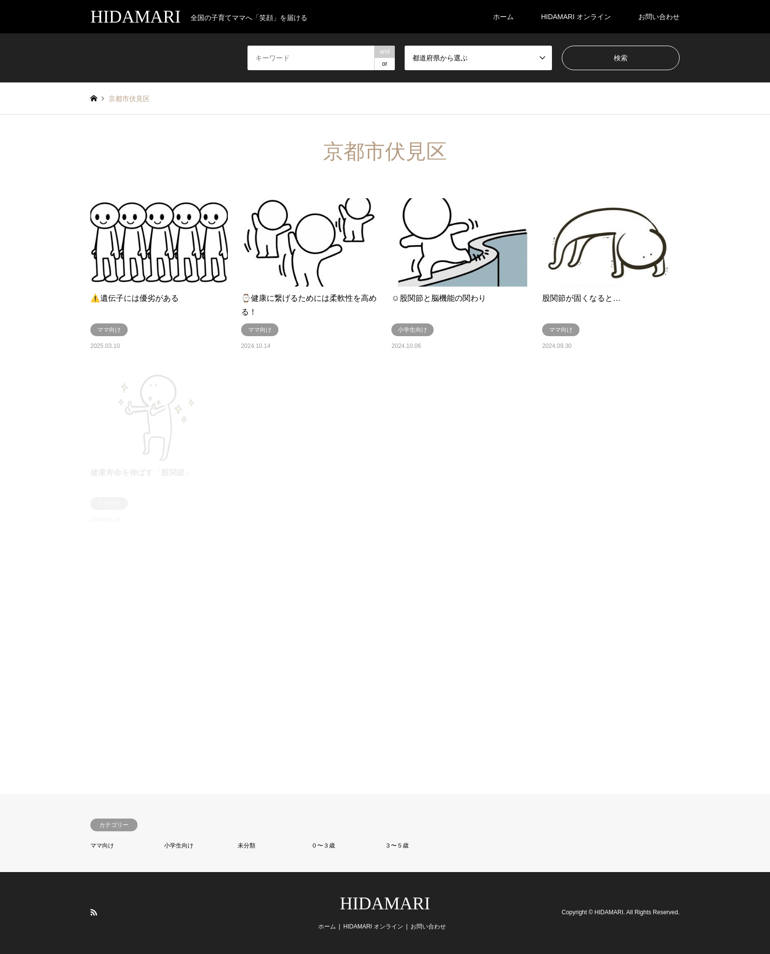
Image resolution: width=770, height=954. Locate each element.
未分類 (246, 845)
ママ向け (102, 845)
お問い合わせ (659, 17)
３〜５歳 (397, 845)
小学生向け (178, 845)
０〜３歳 (323, 845)
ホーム (503, 17)
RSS (93, 912)
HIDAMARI (385, 903)
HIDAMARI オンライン (576, 17)
